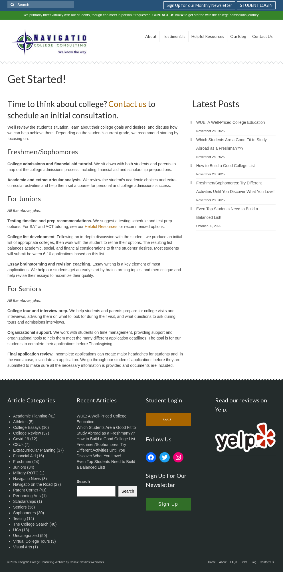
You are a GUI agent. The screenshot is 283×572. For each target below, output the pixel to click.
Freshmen (22, 461)
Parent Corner (25, 490)
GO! (168, 419)
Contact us (127, 104)
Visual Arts (22, 547)
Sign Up (168, 504)
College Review (27, 433)
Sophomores (24, 513)
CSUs (18, 444)
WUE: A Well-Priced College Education (230, 122)
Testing (19, 518)
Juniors (19, 467)
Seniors (20, 507)
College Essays (27, 427)
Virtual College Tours (31, 541)
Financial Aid (24, 456)
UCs (17, 530)
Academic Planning (30, 416)
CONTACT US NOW (167, 15)
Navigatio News (27, 478)
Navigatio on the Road (33, 484)
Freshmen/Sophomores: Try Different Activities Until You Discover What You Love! (101, 450)
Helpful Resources (101, 226)
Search (83, 481)
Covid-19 (21, 439)
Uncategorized (26, 535)
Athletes (20, 421)
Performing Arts (27, 495)
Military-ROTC (26, 473)
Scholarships (24, 501)
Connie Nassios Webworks (87, 562)
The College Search (30, 524)
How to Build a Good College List (225, 165)
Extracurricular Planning (34, 450)
